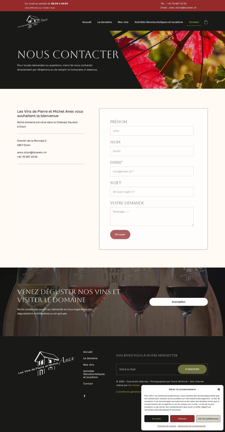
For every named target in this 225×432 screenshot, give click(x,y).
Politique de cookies (167, 426)
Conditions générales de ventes (135, 393)
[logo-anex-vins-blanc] (32, 16)
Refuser (182, 418)
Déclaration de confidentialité (191, 426)
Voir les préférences (208, 418)
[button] (218, 389)
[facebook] (84, 397)
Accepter (156, 418)
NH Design (134, 386)
